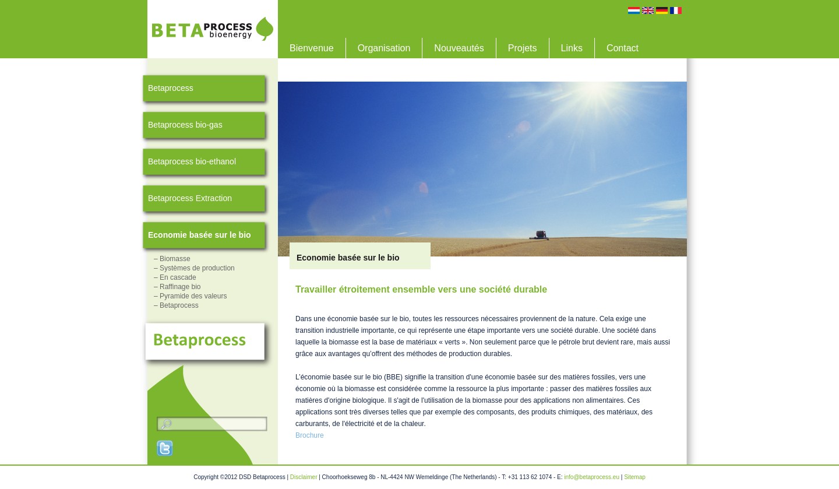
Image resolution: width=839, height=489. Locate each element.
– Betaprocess (176, 305)
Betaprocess (170, 88)
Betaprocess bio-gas (185, 124)
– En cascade (175, 277)
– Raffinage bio (177, 287)
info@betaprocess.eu (591, 477)
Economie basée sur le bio (199, 235)
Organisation (384, 48)
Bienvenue (312, 48)
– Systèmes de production (194, 268)
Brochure (309, 435)
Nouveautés (459, 48)
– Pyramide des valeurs (190, 296)
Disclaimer (304, 477)
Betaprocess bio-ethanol (192, 161)
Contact (623, 48)
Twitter (165, 448)
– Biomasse (172, 259)
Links (572, 48)
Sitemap (635, 477)
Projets (522, 48)
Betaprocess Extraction (190, 198)
